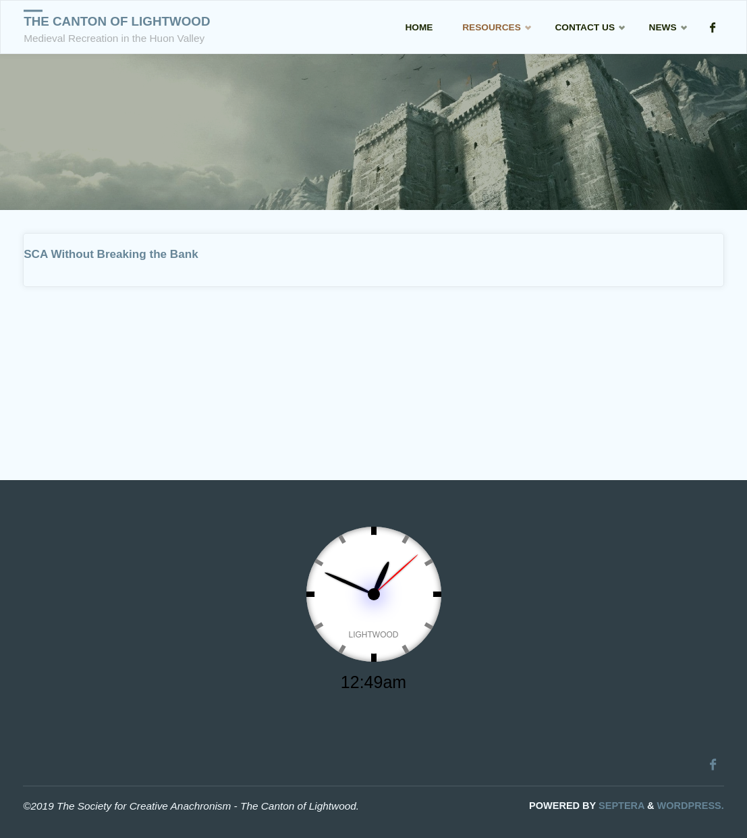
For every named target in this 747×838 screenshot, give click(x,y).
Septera (620, 805)
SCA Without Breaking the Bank (111, 254)
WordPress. (690, 805)
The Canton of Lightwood (117, 21)
